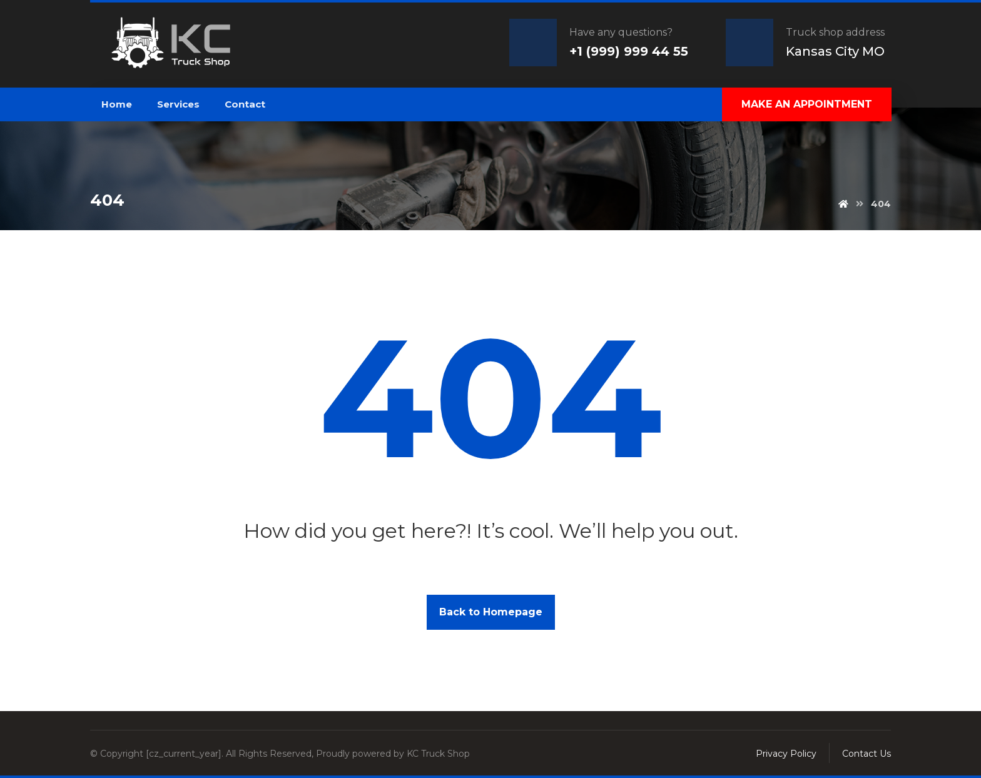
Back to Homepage (490, 612)
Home (116, 104)
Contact (245, 104)
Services (178, 104)
